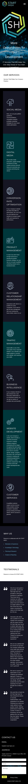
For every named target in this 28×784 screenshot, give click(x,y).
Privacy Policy (14, 777)
